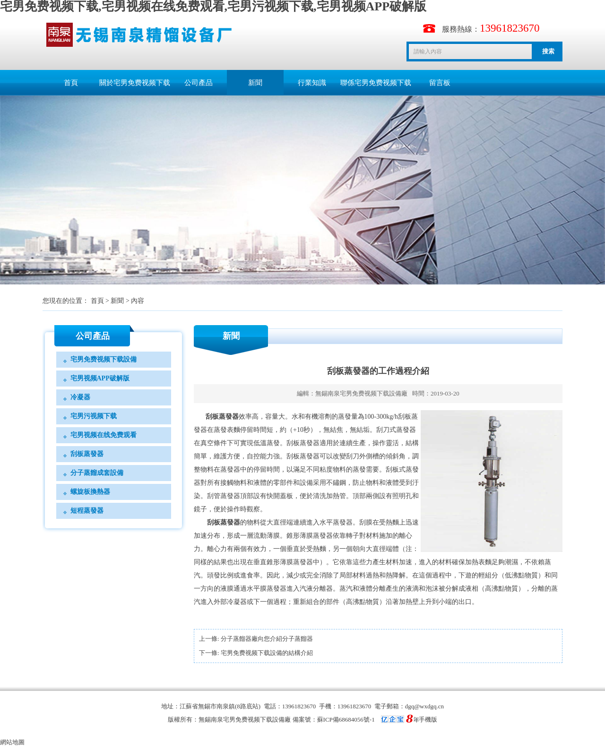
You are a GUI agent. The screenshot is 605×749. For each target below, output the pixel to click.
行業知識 (312, 82)
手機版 (428, 719)
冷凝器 (80, 397)
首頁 (71, 82)
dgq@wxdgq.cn (424, 706)
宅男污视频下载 (93, 416)
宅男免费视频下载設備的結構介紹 (267, 652)
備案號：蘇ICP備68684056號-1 (356, 719)
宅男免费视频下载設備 (103, 359)
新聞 (255, 82)
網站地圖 (12, 742)
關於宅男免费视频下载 (134, 82)
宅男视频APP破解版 (100, 378)
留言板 (439, 82)
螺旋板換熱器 (90, 491)
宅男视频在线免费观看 (103, 435)
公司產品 (198, 82)
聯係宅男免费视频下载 (375, 82)
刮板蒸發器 (87, 453)
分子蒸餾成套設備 (96, 472)
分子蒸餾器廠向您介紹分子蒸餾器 (267, 638)
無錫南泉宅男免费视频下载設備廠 (361, 393)
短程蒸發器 (87, 510)
